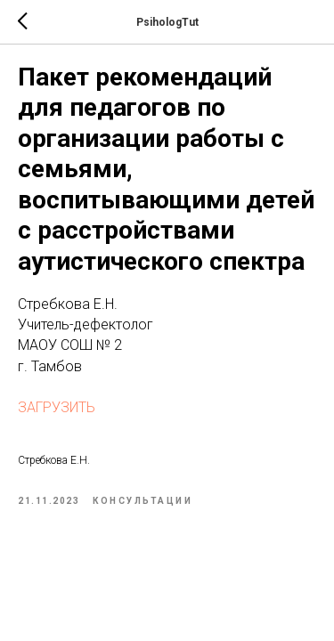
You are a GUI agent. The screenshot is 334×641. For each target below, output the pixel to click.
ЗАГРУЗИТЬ (56, 407)
